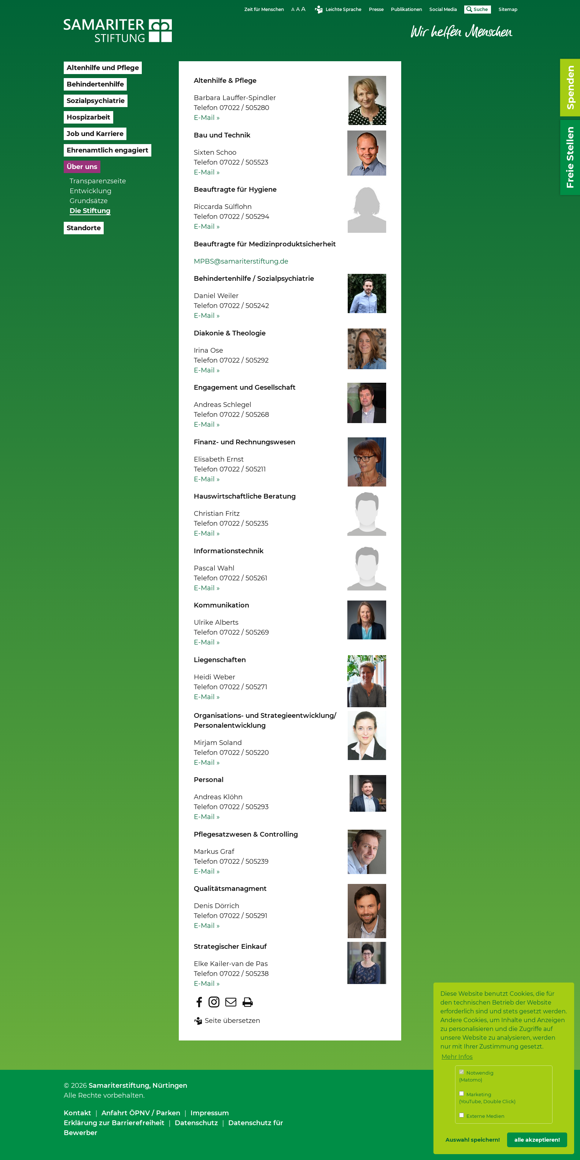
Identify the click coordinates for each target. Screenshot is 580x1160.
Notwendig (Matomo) (476, 1076)
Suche (481, 9)
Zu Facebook (199, 1001)
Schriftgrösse (299, 9)
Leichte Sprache (343, 9)
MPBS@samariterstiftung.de (241, 261)
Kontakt (77, 1113)
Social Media (443, 9)
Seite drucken (247, 1001)
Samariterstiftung (119, 1086)
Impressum (210, 1113)
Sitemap (508, 9)
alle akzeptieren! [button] (537, 1140)
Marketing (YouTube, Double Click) (487, 1098)
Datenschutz (196, 1123)
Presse (376, 9)
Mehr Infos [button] (457, 1056)
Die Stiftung (90, 211)
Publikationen (406, 9)
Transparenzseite (98, 181)
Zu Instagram (213, 1001)
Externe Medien (482, 1116)
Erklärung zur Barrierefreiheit (114, 1123)
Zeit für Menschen (264, 9)
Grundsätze (89, 201)
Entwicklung (90, 191)
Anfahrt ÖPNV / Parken (140, 1113)
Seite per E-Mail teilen (230, 1001)
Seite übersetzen (232, 1021)
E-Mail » (207, 118)
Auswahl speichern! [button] (473, 1140)
